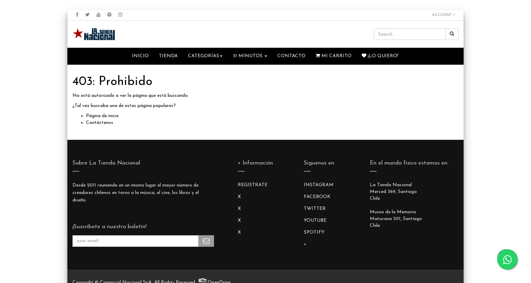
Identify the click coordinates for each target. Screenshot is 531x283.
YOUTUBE (315, 220)
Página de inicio (102, 115)
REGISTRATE (253, 185)
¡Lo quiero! (380, 56)
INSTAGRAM (319, 185)
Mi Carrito (334, 56)
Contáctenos (99, 122)
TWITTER (315, 208)
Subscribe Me (206, 241)
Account (443, 15)
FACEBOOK (317, 196)
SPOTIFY (314, 232)
